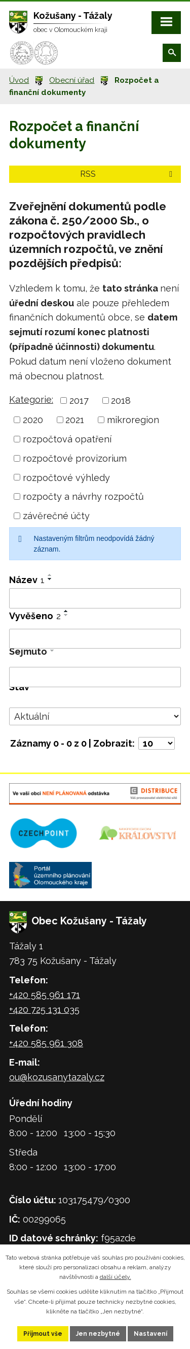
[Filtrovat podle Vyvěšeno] (95, 639)
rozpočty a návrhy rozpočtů (83, 496)
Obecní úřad (71, 80)
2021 (74, 419)
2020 (33, 419)
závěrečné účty (56, 515)
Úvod (19, 80)
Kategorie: (31, 399)
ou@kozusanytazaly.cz (56, 1077)
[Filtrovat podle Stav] (95, 717)
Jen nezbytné (98, 1333)
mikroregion (133, 419)
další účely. (115, 1276)
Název (27, 579)
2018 (121, 400)
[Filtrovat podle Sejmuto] (95, 677)
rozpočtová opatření (67, 439)
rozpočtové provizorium (75, 458)
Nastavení (150, 1333)
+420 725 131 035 (44, 1009)
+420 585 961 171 (44, 994)
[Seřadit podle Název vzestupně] (50, 575)
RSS (128, 174)
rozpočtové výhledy (66, 477)
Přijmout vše (42, 1333)
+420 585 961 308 (46, 1043)
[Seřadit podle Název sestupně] (50, 579)
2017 (79, 400)
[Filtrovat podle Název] (95, 598)
